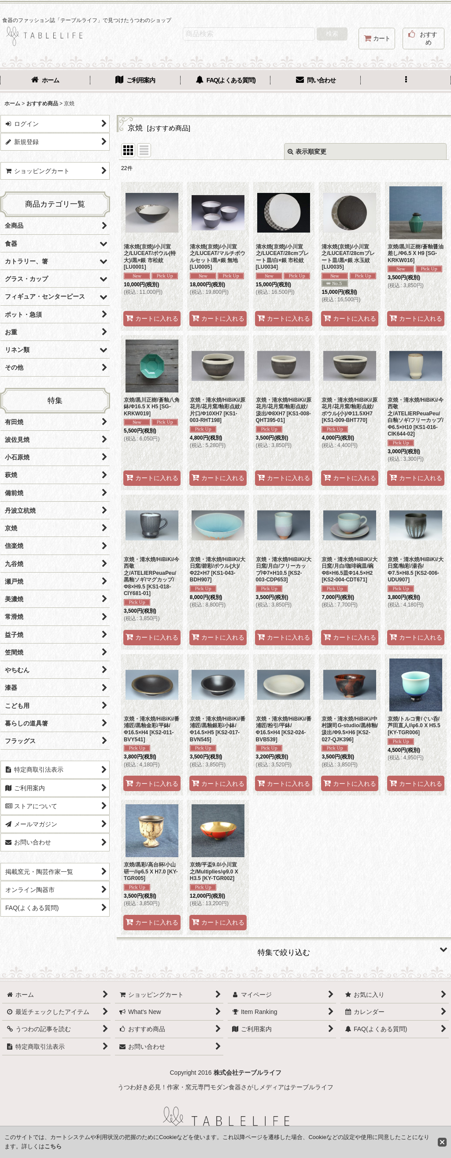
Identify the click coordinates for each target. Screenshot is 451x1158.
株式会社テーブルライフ (247, 1072)
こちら (53, 1146)
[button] (406, 81)
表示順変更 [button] (307, 151)
